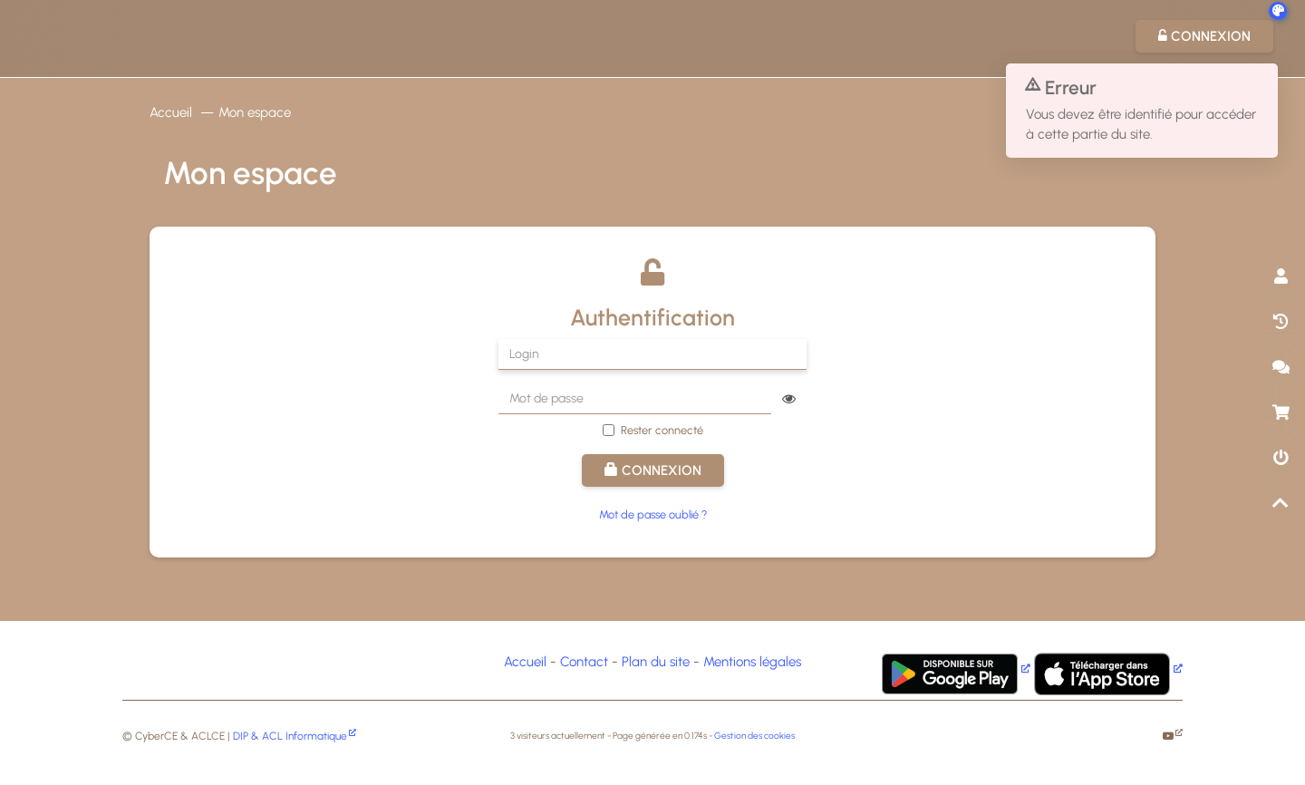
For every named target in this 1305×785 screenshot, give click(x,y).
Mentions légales (752, 662)
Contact (584, 662)
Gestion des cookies (754, 735)
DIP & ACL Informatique (290, 736)
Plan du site (656, 662)
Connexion (652, 470)
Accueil (171, 112)
